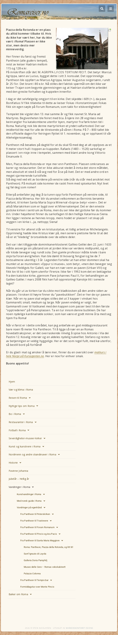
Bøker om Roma (21, 594)
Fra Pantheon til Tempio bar (37, 580)
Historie (16, 463)
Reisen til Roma (20, 398)
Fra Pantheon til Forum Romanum (40, 527)
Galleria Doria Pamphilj (35, 560)
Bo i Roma (18, 414)
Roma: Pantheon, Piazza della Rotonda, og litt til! (48, 547)
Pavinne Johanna (18, 470)
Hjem (12, 381)
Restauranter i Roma (23, 422)
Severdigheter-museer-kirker (28, 438)
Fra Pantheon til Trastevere (36, 521)
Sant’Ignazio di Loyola (35, 553)
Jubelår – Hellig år (19, 478)
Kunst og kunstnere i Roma (27, 446)
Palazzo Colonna (32, 573)
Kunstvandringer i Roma (32, 494)
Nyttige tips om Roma (24, 406)
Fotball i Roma (20, 430)
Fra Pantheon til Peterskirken (38, 514)
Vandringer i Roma (22, 487)
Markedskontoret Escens (79, 628)
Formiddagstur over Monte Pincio (37, 586)
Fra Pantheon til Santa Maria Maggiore (42, 540)
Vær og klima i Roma (21, 389)
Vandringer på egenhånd (32, 507)
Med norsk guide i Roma (32, 501)
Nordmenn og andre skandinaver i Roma (35, 454)
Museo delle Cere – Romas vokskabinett (44, 567)
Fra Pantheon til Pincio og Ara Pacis (41, 534)
